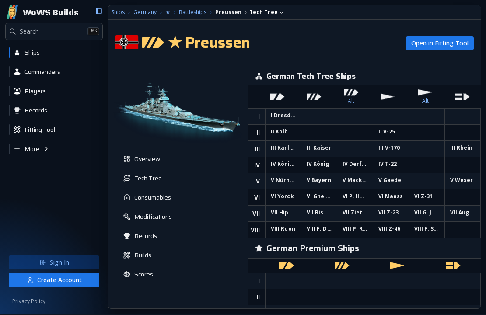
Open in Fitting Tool (440, 43)
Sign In (53, 263)
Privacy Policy (28, 302)
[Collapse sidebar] (97, 11)
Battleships (191, 12)
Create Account (53, 281)
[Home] (41, 12)
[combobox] (264, 12)
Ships (116, 12)
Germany (143, 12)
